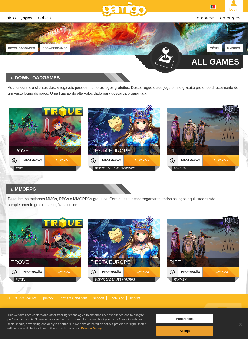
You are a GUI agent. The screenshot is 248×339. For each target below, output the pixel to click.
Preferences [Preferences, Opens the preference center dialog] (185, 320)
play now (63, 160)
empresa (205, 17)
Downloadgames (21, 48)
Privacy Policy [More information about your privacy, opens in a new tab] (91, 330)
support (98, 298)
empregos (230, 17)
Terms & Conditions (73, 298)
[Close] (240, 326)
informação (32, 160)
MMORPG (233, 48)
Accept (185, 332)
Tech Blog (117, 298)
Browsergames (55, 48)
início (11, 17)
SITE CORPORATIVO (21, 298)
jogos (26, 17)
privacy (48, 298)
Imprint (135, 298)
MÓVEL (215, 48)
